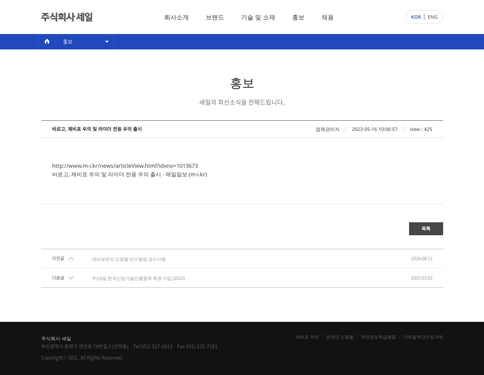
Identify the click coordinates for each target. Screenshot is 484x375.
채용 (328, 17)
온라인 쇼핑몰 (340, 337)
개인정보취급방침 (378, 337)
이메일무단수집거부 (423, 337)
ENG (433, 17)
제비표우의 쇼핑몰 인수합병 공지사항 (129, 259)
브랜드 (215, 17)
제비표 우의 (307, 337)
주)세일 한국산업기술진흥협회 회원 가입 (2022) (138, 278)
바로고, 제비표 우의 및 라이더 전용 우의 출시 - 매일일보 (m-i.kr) (129, 174)
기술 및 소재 (258, 17)
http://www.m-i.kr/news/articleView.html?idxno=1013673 (125, 165)
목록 (426, 228)
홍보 (298, 17)
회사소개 (176, 17)
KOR (416, 17)
